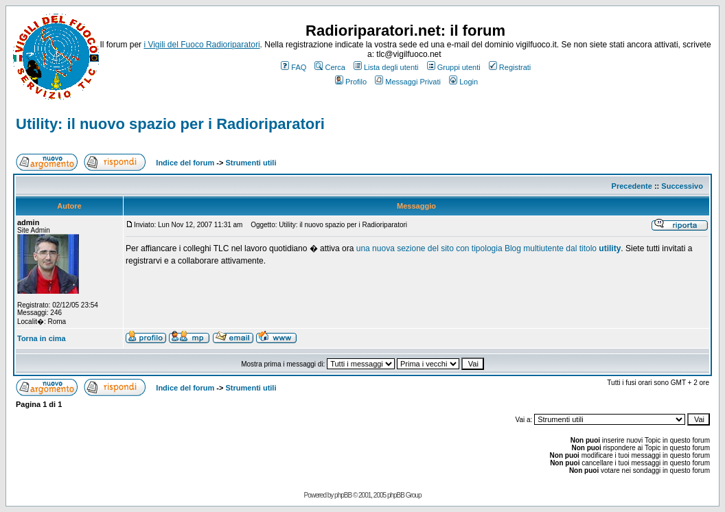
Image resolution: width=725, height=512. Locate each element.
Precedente (632, 186)
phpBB (343, 495)
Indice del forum (185, 163)
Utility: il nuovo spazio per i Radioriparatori (170, 123)
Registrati (510, 67)
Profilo (351, 82)
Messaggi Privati (408, 82)
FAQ (293, 67)
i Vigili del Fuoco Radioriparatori (201, 44)
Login (463, 82)
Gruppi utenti (454, 67)
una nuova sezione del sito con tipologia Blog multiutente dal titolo (488, 248)
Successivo (682, 186)
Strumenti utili (251, 163)
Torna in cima (41, 338)
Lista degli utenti (386, 67)
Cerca (329, 67)
